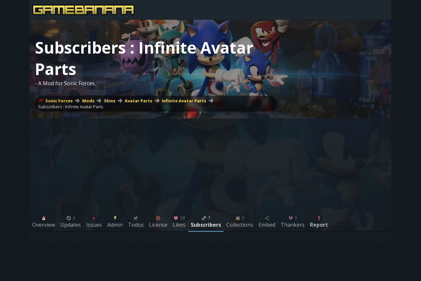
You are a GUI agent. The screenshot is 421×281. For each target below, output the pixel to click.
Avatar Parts (138, 101)
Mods (88, 101)
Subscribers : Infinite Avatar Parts (70, 107)
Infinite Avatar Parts (184, 101)
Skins (109, 101)
